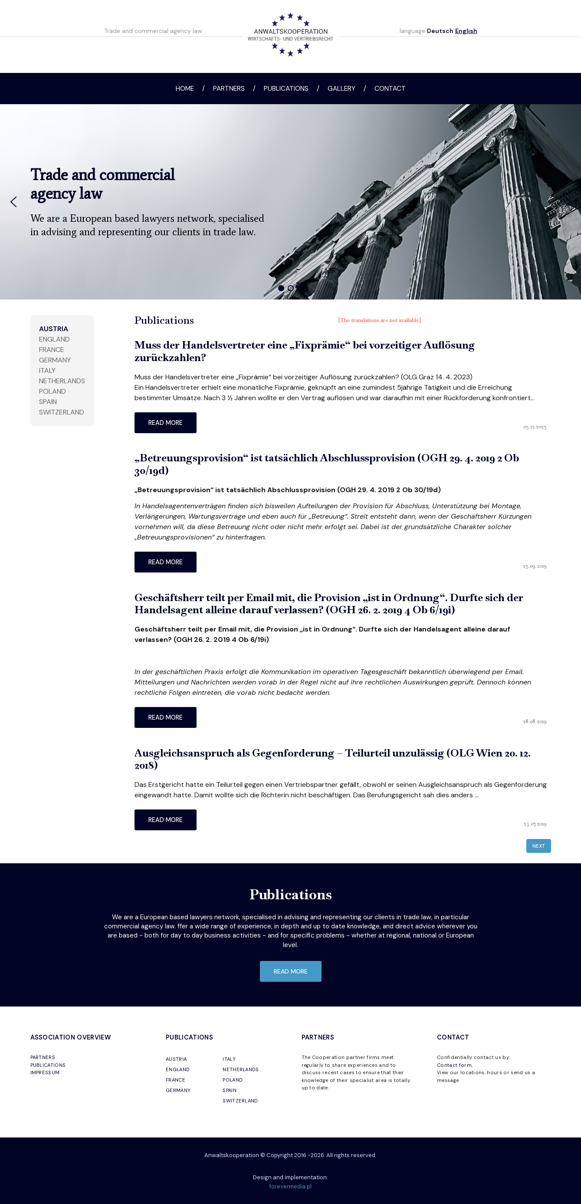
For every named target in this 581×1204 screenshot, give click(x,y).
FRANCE (175, 1080)
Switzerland (61, 412)
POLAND (233, 1080)
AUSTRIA (176, 1059)
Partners (229, 88)
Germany (55, 360)
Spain (48, 401)
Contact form (454, 1065)
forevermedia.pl (290, 1186)
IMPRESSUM (45, 1072)
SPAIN (229, 1090)
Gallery (341, 88)
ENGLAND (178, 1069)
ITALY (229, 1059)
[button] (13, 202)
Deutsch (440, 31)
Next (538, 845)
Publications (286, 88)
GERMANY (178, 1090)
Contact (390, 88)
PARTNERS (43, 1057)
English (466, 31)
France (51, 349)
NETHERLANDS (241, 1069)
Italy (47, 370)
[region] (290, 201)
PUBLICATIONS (48, 1065)
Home (185, 88)
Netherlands (62, 380)
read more (165, 423)
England (54, 339)
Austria (53, 328)
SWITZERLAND (240, 1101)
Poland (52, 391)
